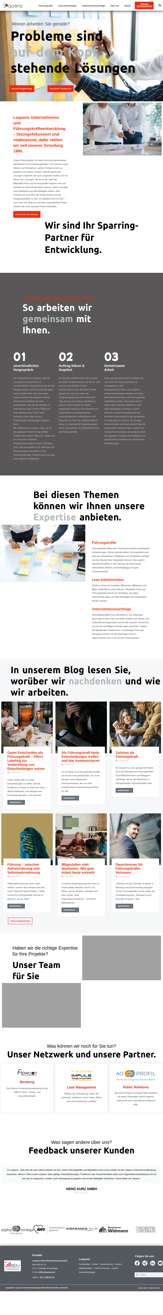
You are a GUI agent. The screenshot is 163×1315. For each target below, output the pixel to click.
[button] (160, 5)
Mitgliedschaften (96, 1284)
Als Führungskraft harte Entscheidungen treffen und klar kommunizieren (81, 757)
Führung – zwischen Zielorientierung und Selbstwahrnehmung (23, 868)
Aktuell (127, 6)
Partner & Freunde (114, 1284)
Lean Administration (67, 6)
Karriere (82, 1284)
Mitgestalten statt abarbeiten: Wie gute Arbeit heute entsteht (78, 868)
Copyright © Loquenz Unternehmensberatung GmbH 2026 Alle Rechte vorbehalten (37, 1304)
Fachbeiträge (85, 1280)
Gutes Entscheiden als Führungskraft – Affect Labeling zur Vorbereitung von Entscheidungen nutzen (26, 761)
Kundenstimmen (110, 1280)
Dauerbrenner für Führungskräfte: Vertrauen (129, 868)
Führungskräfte (45, 6)
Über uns (114, 6)
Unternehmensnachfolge (93, 6)
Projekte (83, 1288)
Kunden (96, 1280)
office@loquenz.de (46, 1288)
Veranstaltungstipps (97, 1288)
